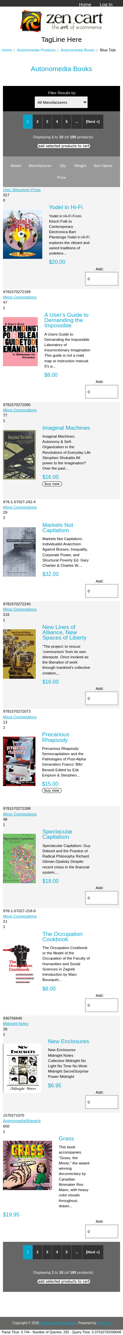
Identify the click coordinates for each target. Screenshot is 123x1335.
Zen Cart (104, 1323)
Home (85, 4)
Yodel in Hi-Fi (66, 207)
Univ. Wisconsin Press (21, 189)
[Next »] (92, 121)
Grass (66, 1138)
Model (16, 165)
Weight (80, 165)
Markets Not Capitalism (57, 527)
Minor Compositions (19, 297)
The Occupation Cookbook (62, 936)
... (76, 121)
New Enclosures (68, 1041)
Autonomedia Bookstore (58, 1323)
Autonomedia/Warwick (22, 1120)
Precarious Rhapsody (55, 737)
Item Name (103, 165)
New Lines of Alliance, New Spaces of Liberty (64, 632)
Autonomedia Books (78, 50)
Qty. (63, 165)
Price (61, 177)
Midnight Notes (15, 1023)
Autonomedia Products (36, 50)
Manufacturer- (40, 165)
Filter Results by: (62, 93)
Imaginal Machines (66, 427)
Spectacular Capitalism (57, 834)
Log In (106, 4)
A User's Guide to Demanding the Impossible (66, 320)
